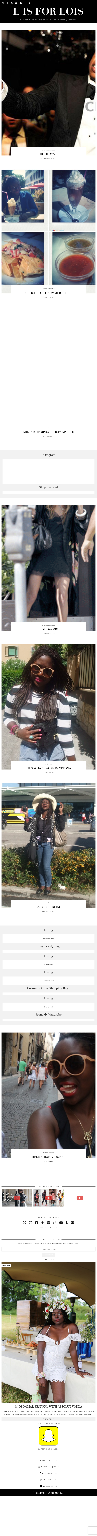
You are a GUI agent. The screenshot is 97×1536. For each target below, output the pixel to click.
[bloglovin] (42, 1223)
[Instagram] (7, 3)
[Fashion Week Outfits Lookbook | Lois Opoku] (48, 1197)
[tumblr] (67, 1223)
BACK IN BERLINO (48, 907)
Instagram (48, 1467)
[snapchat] (54, 1223)
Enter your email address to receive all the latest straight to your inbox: (48, 1243)
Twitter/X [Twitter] (49, 1460)
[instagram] (30, 1223)
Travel (48, 427)
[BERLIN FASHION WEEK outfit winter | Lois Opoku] (17, 1197)
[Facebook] (21, 3)
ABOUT (37, 1531)
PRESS (67, 1531)
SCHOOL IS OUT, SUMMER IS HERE (48, 293)
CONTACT (47, 1531)
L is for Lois (25, 1531)
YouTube (48, 1486)
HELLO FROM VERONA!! (48, 1157)
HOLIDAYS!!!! (48, 629)
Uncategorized (48, 150)
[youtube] (61, 1223)
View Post (48, 1419)
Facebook (48, 1473)
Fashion (48, 764)
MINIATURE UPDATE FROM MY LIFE (48, 432)
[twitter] (24, 1223)
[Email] (72, 1223)
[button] (94, 3)
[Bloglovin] (25, 3)
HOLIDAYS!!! (48, 154)
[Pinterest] (12, 3)
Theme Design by (84, 1533)
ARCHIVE (58, 1531)
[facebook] (36, 1223)
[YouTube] (16, 3)
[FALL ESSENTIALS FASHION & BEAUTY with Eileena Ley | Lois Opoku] (80, 1197)
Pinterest (48, 1480)
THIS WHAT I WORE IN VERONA (48, 768)
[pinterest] (48, 1223)
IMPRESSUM (79, 1531)
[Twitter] (3, 3)
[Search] (30, 3)
